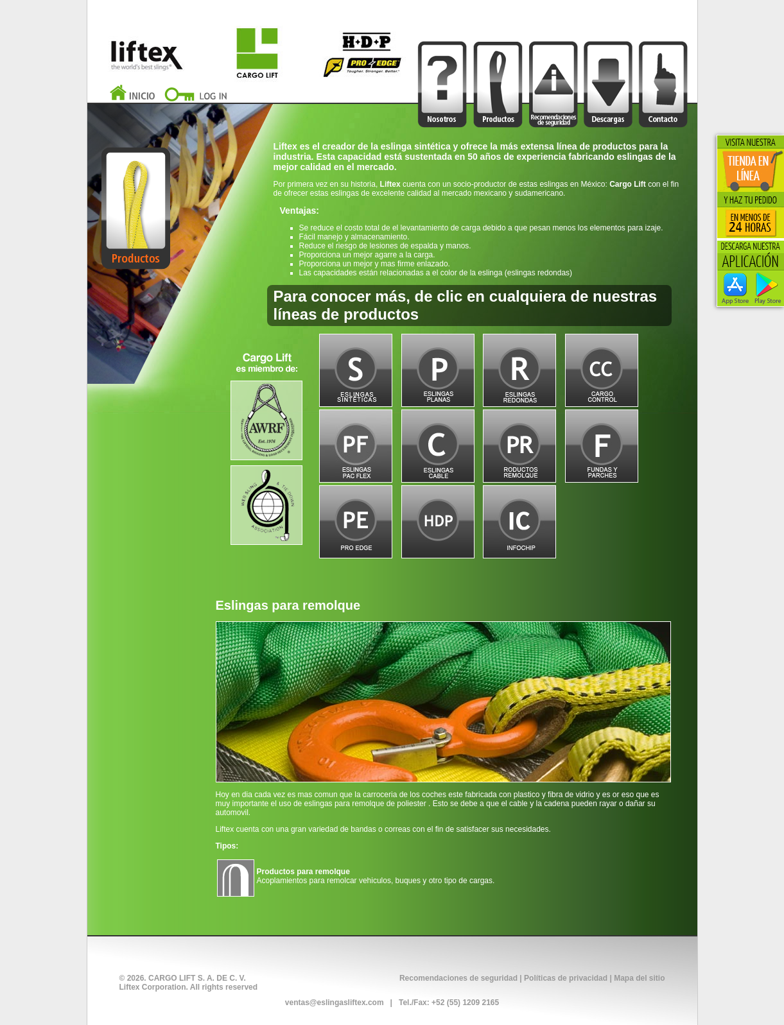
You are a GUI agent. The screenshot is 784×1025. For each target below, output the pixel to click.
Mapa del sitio (639, 978)
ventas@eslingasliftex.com (334, 1002)
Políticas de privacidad (565, 978)
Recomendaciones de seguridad (458, 978)
